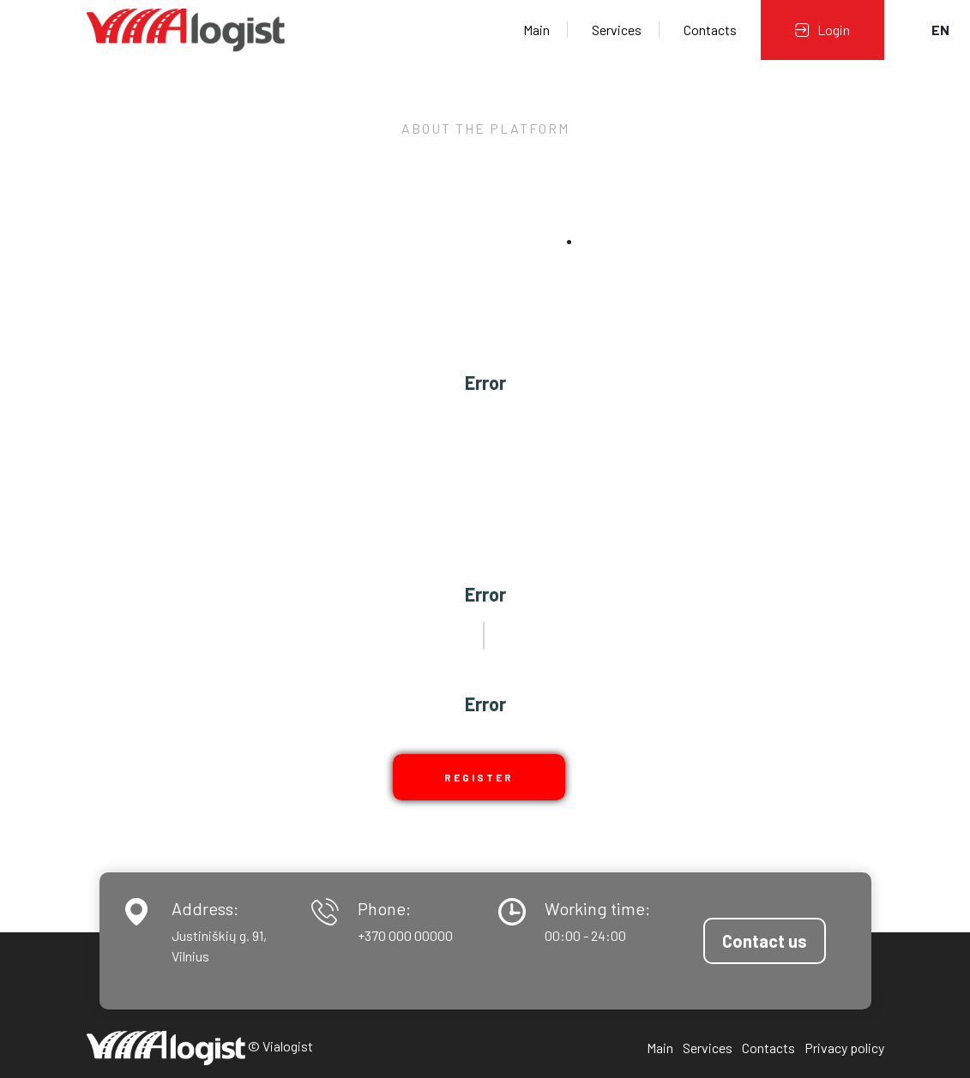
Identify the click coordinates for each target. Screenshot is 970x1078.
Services (617, 29)
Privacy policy (844, 1047)
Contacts (710, 29)
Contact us (764, 941)
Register (479, 777)
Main (536, 29)
